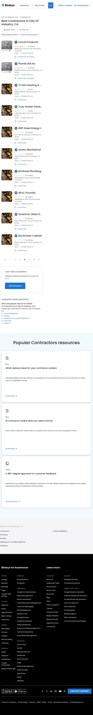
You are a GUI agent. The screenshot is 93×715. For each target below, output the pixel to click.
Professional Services (72, 583)
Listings (4, 579)
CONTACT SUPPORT (79, 691)
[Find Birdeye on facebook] (43, 691)
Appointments (6, 612)
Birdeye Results (52, 619)
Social (3, 609)
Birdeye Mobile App (8, 669)
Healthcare (21, 655)
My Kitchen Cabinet (30, 235)
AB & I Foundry (27, 192)
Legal (19, 663)
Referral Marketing (24, 610)
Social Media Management (27, 635)
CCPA (50, 702)
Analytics (4, 656)
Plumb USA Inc (26, 63)
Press (48, 601)
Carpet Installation (11, 313)
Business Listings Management (29, 628)
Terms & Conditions (8, 702)
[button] (5, 259)
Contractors (21, 57)
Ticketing (4, 643)
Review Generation (24, 599)
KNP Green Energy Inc (30, 128)
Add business (15, 286)
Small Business (22, 579)
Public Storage (22, 670)
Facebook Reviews (24, 625)
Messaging (5, 628)
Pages (3, 590)
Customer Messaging (25, 606)
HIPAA (44, 702)
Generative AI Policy (60, 702)
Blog (48, 598)
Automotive (21, 644)
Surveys (4, 632)
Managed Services (71, 579)
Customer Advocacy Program (75, 621)
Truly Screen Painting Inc (30, 106)
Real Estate (21, 673)
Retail (19, 677)
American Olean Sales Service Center (30, 214)
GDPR (39, 702)
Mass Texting (6, 616)
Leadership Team (52, 583)
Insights (4, 636)
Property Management (25, 666)
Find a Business (70, 606)
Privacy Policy (23, 702)
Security (32, 702)
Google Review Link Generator (75, 599)
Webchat (4, 605)
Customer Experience (25, 632)
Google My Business (24, 621)
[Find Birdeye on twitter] (47, 691)
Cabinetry (4, 545)
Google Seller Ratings (6, 595)
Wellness (20, 681)
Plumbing (30, 57)
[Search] (50, 5)
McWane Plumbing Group (30, 171)
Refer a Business (70, 617)
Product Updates (52, 605)
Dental (19, 648)
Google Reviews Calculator (74, 592)
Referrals (4, 587)
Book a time (50, 590)
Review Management (25, 596)
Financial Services (23, 652)
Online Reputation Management (29, 603)
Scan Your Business (71, 603)
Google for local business (26, 592)
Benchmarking (6, 639)
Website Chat (22, 614)
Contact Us (50, 627)
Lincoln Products (28, 42)
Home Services (22, 659)
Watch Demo (51, 587)
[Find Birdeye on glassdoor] (64, 691)
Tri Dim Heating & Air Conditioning (30, 85)
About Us (49, 579)
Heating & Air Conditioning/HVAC (16, 318)
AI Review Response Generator (75, 596)
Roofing (7, 316)
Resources (50, 594)
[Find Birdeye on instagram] (56, 691)
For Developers (69, 610)
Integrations (6, 659)
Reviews (4, 583)
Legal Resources (52, 623)
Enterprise (21, 583)
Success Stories (52, 612)
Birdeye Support (70, 614)
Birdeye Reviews (52, 616)
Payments (5, 620)
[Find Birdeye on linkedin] (51, 691)
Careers (49, 608)
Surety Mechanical (29, 149)
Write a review (65, 5)
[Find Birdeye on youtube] (60, 691)
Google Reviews (23, 617)
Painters (7, 323)
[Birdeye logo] (8, 5)
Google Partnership (5, 664)
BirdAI (3, 652)
